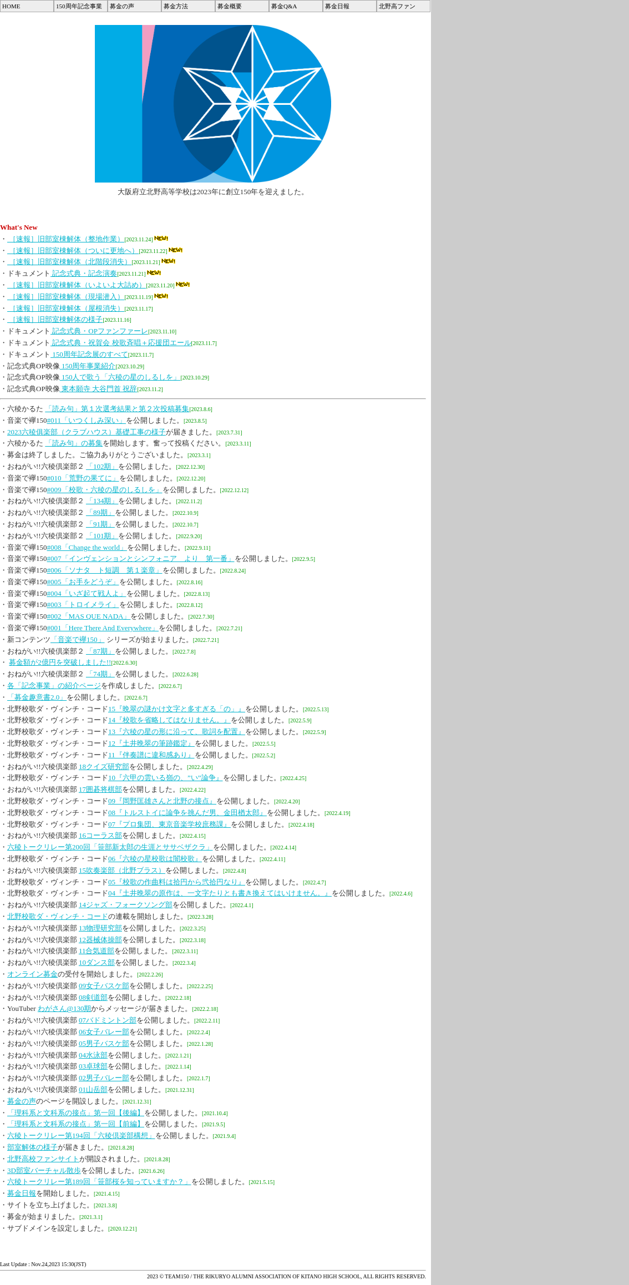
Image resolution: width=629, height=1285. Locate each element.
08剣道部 (93, 997)
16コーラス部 (100, 835)
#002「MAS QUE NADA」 (89, 616)
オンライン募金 (32, 974)
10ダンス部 (97, 962)
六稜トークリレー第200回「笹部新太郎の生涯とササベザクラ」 (110, 847)
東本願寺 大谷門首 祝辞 (99, 389)
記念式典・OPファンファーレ (99, 331)
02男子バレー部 (104, 1078)
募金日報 (337, 6)
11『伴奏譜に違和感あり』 (151, 755)
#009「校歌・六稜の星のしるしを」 (105, 489)
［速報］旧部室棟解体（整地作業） (65, 239)
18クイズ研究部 (104, 766)
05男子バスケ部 (104, 1043)
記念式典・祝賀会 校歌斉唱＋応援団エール (120, 342)
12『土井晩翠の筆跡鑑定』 (151, 743)
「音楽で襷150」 (77, 639)
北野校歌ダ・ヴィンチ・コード (57, 916)
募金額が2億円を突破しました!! (60, 662)
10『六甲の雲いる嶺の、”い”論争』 (165, 777)
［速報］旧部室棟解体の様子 (55, 319)
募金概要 (229, 6)
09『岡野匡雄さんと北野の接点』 (162, 801)
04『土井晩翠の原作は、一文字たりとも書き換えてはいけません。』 (220, 893)
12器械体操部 (100, 939)
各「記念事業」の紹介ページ (54, 685)
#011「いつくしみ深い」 (86, 420)
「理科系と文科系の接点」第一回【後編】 (75, 1113)
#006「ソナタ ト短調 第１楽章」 (105, 570)
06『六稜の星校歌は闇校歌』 (155, 858)
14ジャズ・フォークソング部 (126, 904)
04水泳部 (93, 1055)
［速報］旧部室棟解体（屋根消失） (65, 308)
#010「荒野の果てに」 (83, 478)
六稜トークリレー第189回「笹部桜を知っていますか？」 (99, 1181)
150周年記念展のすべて (89, 354)
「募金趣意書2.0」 (37, 697)
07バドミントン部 (107, 1020)
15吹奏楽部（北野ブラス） (122, 870)
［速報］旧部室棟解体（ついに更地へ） (73, 250)
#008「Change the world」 (87, 547)
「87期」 (100, 651)
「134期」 (102, 501)
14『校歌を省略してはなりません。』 (169, 720)
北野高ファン (397, 6)
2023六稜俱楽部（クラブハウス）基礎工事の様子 (86, 432)
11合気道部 (97, 951)
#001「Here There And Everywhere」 (103, 628)
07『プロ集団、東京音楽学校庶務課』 (169, 824)
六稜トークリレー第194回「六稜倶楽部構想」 (81, 1135)
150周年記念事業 (79, 6)
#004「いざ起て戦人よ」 (86, 593)
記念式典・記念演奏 (83, 273)
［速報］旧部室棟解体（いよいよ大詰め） (76, 285)
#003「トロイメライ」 (83, 604)
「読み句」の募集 (74, 443)
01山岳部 (93, 1089)
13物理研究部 (100, 928)
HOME (11, 6)
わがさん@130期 (64, 1008)
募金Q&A (284, 6)
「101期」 (102, 536)
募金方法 (176, 6)
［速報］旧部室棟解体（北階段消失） (69, 261)
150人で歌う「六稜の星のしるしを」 (120, 377)
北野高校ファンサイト (43, 1159)
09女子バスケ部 (104, 986)
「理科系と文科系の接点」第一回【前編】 (75, 1124)
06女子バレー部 (104, 1032)
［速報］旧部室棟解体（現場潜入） (65, 296)
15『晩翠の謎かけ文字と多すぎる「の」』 (176, 709)
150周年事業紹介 (88, 366)
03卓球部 (93, 1066)
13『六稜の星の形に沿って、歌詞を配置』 (176, 731)
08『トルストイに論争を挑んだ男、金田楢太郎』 (187, 812)
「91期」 (100, 524)
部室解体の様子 (32, 1147)
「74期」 (100, 674)
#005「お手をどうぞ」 (83, 582)
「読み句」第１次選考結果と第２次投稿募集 (117, 408)
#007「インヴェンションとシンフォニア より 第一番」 (141, 558)
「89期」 (100, 512)
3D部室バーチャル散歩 (44, 1170)
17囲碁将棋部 (100, 789)
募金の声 (122, 6)
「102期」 (102, 466)
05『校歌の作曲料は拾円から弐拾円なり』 (176, 882)
